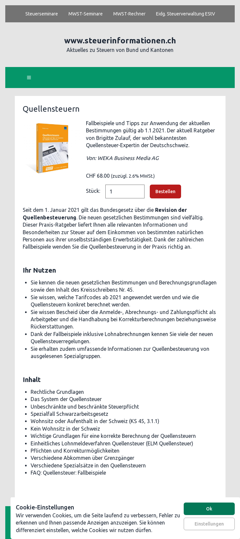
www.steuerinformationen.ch (120, 40)
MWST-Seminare (85, 13)
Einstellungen (209, 524)
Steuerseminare (41, 13)
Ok (209, 508)
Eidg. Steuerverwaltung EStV (185, 13)
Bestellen (165, 191)
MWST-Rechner (129, 13)
